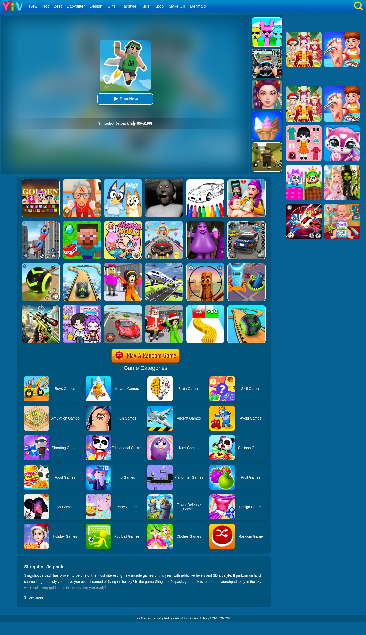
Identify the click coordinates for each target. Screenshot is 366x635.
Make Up (177, 6)
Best (58, 6)
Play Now (125, 99)
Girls (111, 6)
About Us (181, 618)
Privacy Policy (163, 618)
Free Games (142, 618)
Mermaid (198, 6)
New (33, 6)
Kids (145, 6)
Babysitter (76, 6)
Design (96, 6)
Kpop (159, 6)
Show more (33, 597)
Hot (45, 6)
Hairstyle (128, 6)
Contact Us (197, 618)
